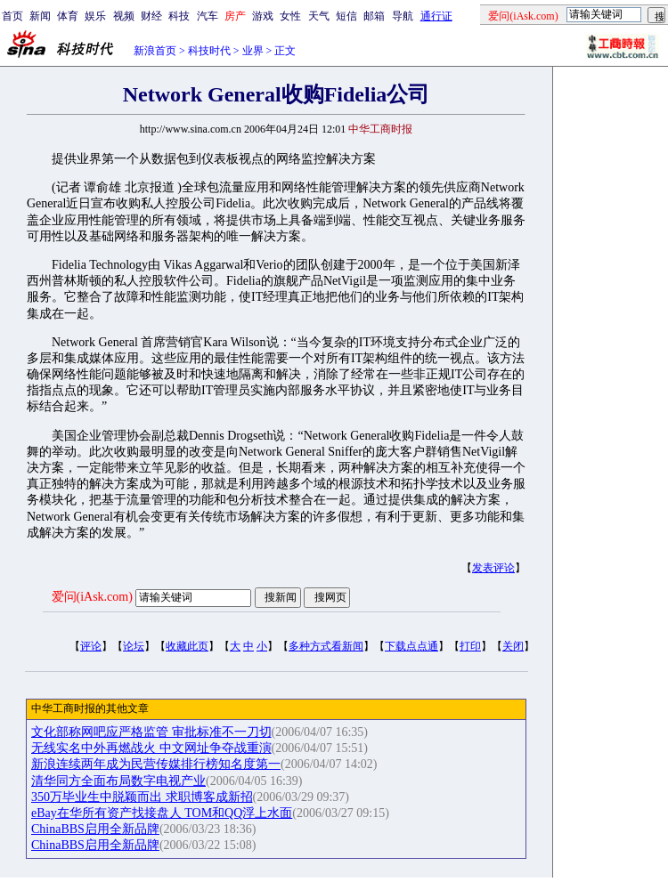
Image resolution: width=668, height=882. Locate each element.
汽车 (207, 16)
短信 (346, 16)
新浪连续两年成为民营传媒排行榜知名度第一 (156, 764)
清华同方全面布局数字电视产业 (118, 781)
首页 (12, 16)
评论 (91, 646)
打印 (470, 646)
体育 (67, 16)
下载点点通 (411, 646)
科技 (179, 16)
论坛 (133, 646)
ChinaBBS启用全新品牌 (95, 829)
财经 (151, 16)
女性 (290, 16)
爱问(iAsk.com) (92, 596)
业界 (253, 51)
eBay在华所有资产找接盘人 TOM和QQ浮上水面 (161, 813)
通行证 (436, 16)
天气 (319, 16)
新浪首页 (155, 51)
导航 (402, 16)
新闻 (40, 16)
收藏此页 (187, 646)
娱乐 (95, 16)
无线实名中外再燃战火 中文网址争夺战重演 (151, 748)
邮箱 (374, 16)
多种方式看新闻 (326, 646)
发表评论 (493, 568)
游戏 (262, 16)
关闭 (513, 646)
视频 (123, 16)
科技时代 (209, 51)
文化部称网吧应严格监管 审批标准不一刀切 (151, 732)
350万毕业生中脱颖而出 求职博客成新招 (142, 797)
